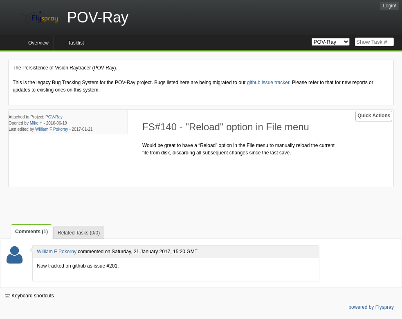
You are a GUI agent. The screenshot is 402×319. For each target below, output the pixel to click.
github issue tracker (268, 82)
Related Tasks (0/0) (79, 233)
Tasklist (76, 43)
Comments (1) (31, 231)
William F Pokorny (51, 129)
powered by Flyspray (371, 307)
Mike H (36, 123)
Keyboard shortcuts (29, 296)
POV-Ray (54, 117)
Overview (38, 43)
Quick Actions (373, 115)
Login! (389, 6)
